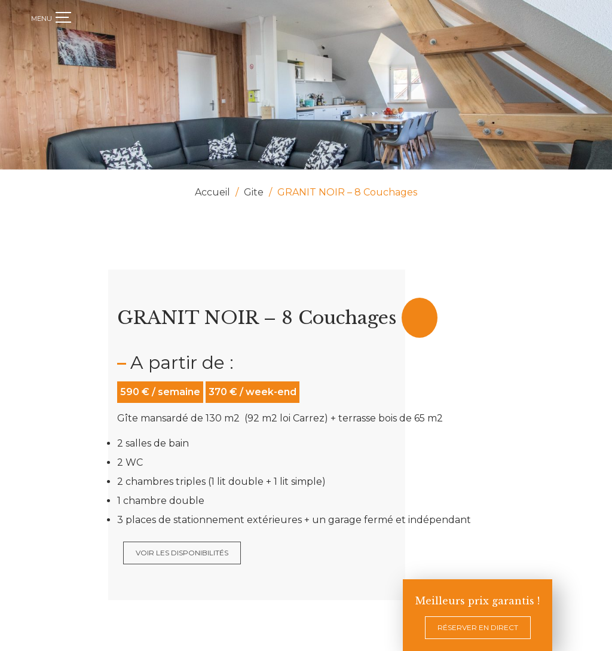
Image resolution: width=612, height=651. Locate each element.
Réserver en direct (477, 627)
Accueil (212, 192)
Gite (254, 192)
